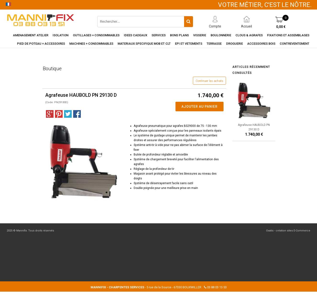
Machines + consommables (91, 43)
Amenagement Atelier (30, 35)
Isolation (60, 35)
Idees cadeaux (135, 35)
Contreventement (294, 43)
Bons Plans (179, 35)
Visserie (199, 35)
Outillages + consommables (96, 35)
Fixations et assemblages (288, 35)
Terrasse (214, 43)
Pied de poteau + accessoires (41, 43)
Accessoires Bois (261, 43)
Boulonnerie (221, 35)
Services (159, 35)
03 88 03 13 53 (217, 287)
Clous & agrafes (249, 35)
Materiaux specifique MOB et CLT (144, 43)
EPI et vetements (188, 43)
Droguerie (234, 43)
